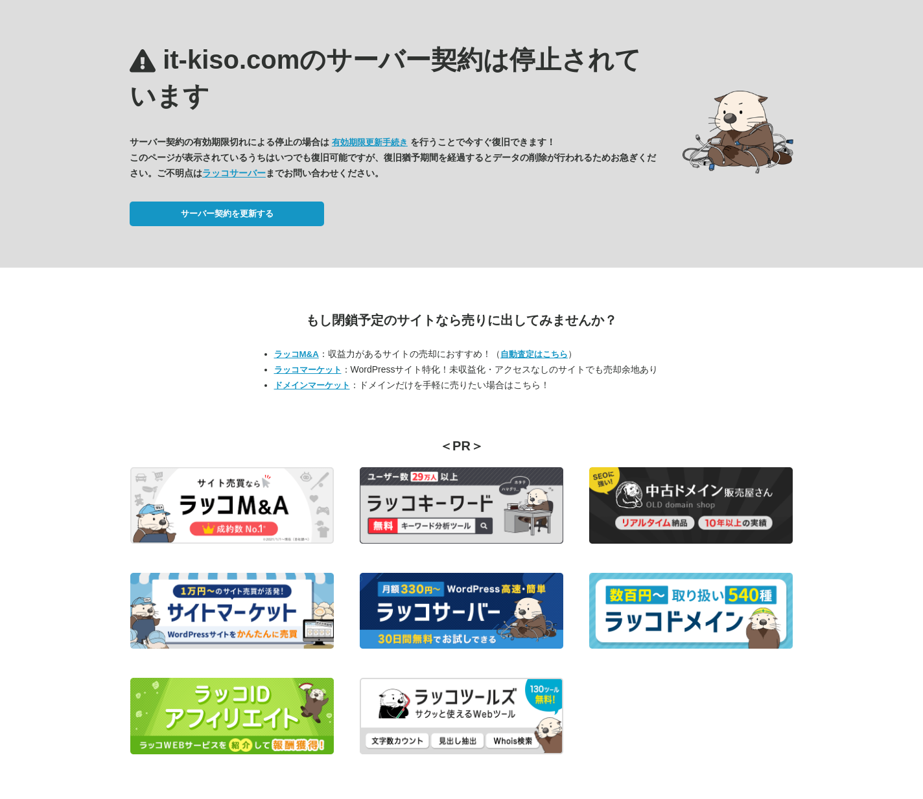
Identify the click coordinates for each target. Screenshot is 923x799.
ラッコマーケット (308, 370)
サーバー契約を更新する (227, 213)
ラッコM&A (296, 354)
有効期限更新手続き (370, 142)
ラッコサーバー (234, 173)
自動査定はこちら (534, 354)
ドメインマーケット (312, 385)
